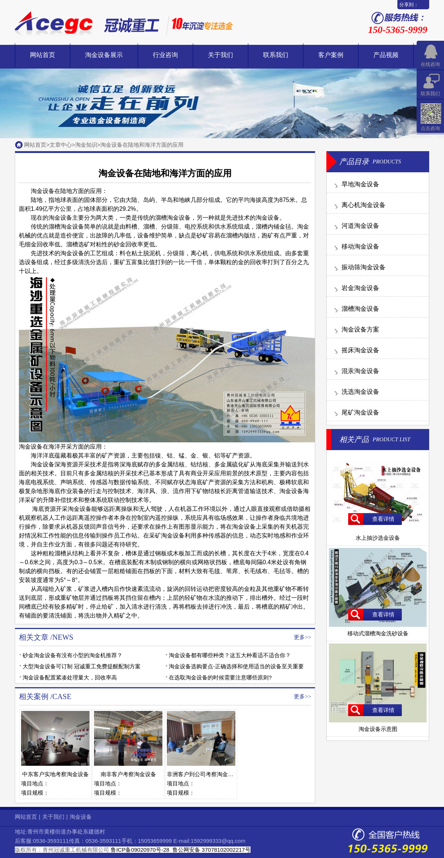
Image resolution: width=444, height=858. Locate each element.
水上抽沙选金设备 (378, 534)
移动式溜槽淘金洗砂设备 (378, 630)
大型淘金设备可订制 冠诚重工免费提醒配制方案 (82, 666)
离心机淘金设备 (364, 205)
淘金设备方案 (360, 329)
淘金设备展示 (104, 55)
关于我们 (220, 55)
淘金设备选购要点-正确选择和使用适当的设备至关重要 (236, 666)
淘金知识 (86, 145)
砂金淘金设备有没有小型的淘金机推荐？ (72, 655)
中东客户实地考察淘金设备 (55, 774)
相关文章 (33, 637)
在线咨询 (430, 64)
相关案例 (33, 696)
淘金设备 (72, 226)
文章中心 (61, 145)
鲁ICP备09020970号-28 (140, 850)
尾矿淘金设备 (360, 412)
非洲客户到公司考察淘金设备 (203, 774)
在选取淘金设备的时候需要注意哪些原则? (220, 677)
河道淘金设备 (360, 225)
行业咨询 (165, 55)
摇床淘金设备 (360, 350)
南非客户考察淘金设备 (128, 774)
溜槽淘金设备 (360, 308)
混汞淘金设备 (360, 371)
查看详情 (383, 519)
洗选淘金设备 (360, 391)
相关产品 (354, 439)
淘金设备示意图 (378, 725)
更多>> (302, 637)
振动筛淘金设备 (364, 267)
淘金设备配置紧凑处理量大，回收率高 (70, 677)
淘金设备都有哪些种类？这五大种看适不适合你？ (230, 655)
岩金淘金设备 (360, 288)
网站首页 (42, 55)
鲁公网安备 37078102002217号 (210, 850)
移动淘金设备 (360, 246)
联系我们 (275, 55)
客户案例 (330, 55)
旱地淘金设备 (360, 184)
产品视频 (385, 55)
